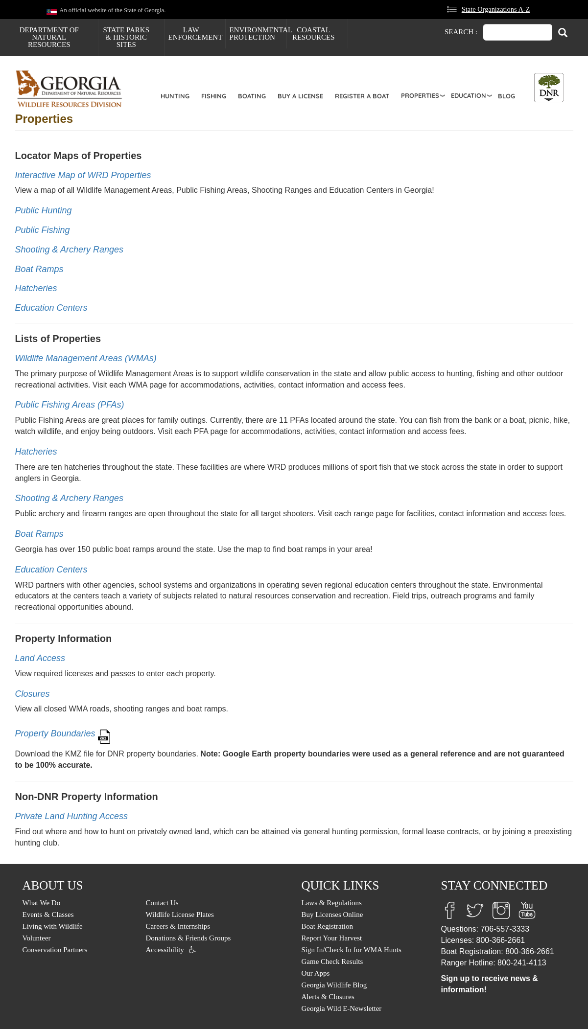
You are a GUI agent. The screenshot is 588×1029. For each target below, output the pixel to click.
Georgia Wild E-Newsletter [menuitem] (342, 1008)
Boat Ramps (39, 269)
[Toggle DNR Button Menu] (549, 87)
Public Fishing (42, 230)
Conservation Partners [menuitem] (55, 950)
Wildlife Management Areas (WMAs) (86, 358)
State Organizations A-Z (496, 9)
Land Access (40, 658)
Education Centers (51, 308)
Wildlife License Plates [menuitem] (180, 914)
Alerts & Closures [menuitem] (328, 997)
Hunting (175, 96)
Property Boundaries (55, 734)
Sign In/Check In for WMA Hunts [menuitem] (351, 950)
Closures (32, 694)
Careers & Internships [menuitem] (178, 926)
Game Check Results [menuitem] (332, 961)
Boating (252, 96)
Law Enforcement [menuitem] (195, 33)
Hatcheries (36, 288)
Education (468, 95)
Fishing (213, 96)
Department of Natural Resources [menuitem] (49, 37)
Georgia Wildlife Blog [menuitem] (334, 985)
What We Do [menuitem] (42, 903)
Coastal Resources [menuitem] (313, 33)
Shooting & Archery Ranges (69, 249)
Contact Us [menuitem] (162, 903)
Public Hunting (43, 210)
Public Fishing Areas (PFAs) (69, 405)
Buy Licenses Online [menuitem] (332, 914)
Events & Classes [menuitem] (48, 914)
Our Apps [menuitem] (316, 973)
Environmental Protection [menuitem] (258, 33)
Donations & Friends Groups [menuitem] (188, 938)
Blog (506, 96)
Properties (420, 95)
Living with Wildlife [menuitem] (53, 926)
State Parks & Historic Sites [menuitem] (126, 37)
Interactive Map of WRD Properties (83, 175)
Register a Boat (362, 96)
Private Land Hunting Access (71, 816)
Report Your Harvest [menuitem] (332, 938)
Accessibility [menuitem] (165, 950)
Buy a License (300, 96)
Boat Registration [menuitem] (327, 926)
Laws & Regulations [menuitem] (332, 903)
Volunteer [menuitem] (37, 938)
